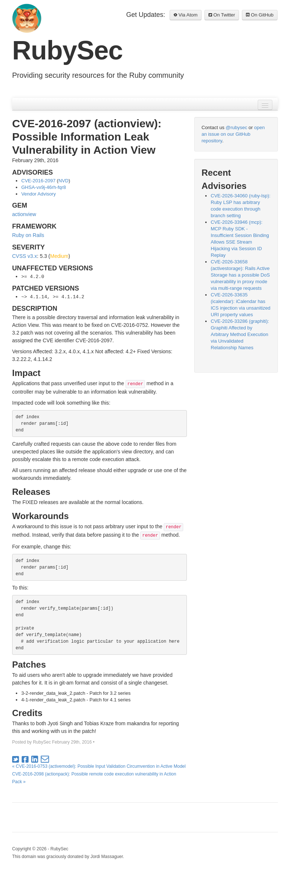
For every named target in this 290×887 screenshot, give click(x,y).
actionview (24, 214)
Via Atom (185, 15)
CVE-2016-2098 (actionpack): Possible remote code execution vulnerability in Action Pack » (94, 777)
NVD (63, 180)
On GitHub (259, 15)
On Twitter (222, 15)
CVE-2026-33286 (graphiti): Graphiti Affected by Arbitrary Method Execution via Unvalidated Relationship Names (240, 334)
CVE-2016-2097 (38, 180)
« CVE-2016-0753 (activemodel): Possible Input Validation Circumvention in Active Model (99, 766)
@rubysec (236, 127)
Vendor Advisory (38, 194)
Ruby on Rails (28, 235)
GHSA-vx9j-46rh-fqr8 (43, 187)
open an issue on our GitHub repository (233, 134)
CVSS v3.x (24, 256)
